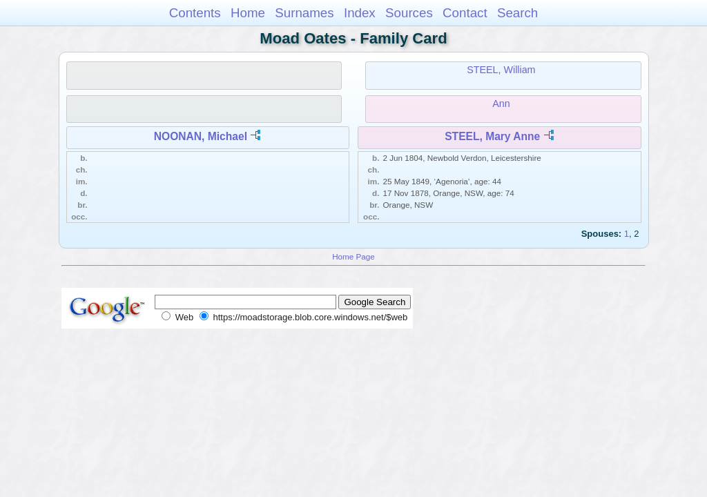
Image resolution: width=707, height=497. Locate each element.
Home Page (353, 256)
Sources (409, 13)
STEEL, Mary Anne (492, 136)
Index (360, 13)
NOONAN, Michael (200, 136)
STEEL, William (501, 69)
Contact (465, 13)
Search (517, 13)
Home (248, 13)
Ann (501, 103)
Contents (195, 13)
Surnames (304, 13)
